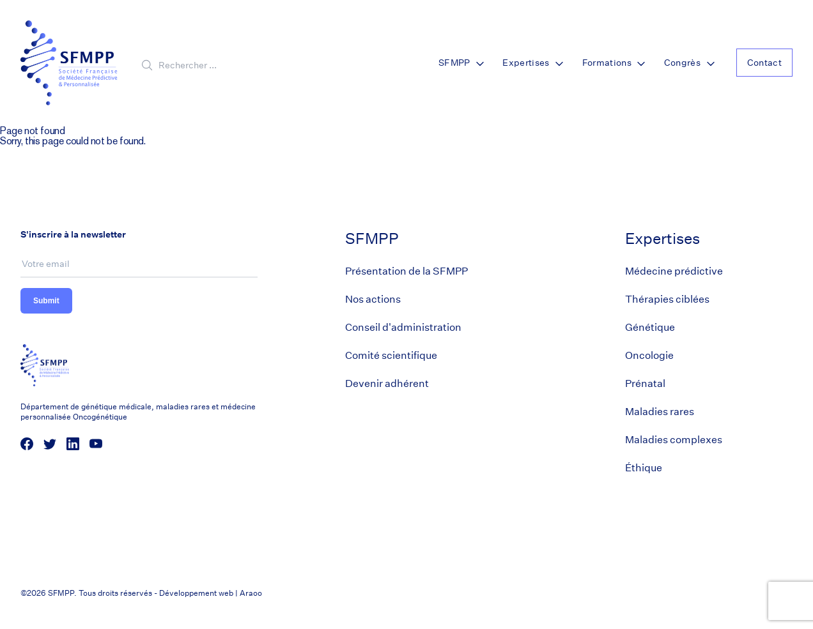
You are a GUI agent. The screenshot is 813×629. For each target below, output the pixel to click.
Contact (764, 62)
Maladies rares (659, 411)
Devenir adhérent (387, 383)
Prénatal (645, 383)
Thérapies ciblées (667, 299)
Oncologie (649, 355)
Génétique (650, 327)
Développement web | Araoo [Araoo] (210, 592)
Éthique (643, 468)
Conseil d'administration (403, 327)
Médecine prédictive (674, 271)
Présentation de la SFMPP (406, 271)
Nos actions (373, 299)
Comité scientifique (391, 355)
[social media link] (26, 443)
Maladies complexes (673, 440)
